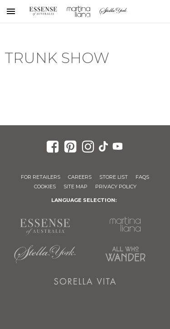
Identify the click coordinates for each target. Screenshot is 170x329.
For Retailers (40, 177)
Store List (113, 177)
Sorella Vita (85, 281)
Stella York (113, 11)
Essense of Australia (43, 11)
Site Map (75, 186)
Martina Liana (78, 11)
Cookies (45, 186)
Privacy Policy (115, 186)
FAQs (142, 177)
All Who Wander (125, 254)
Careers (80, 177)
